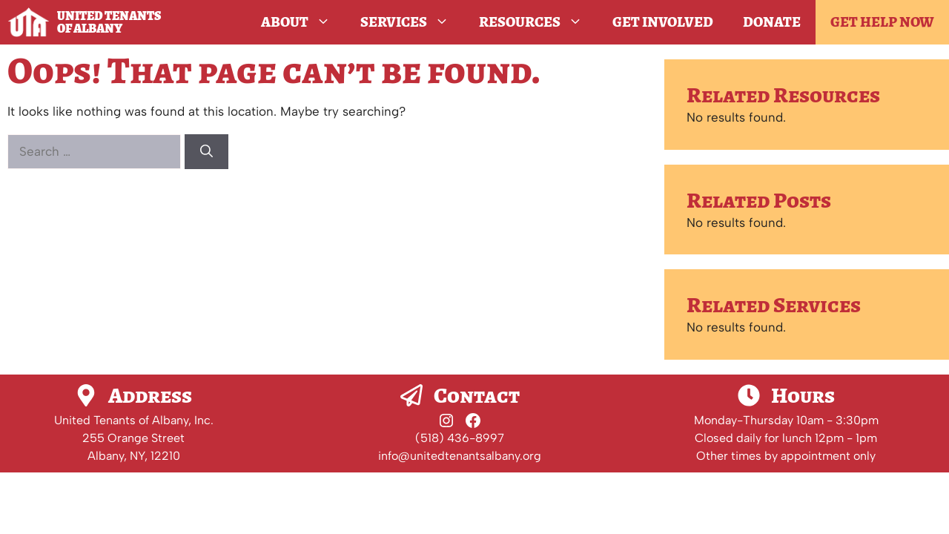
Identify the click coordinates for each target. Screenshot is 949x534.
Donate (772, 22)
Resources (538, 22)
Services (412, 22)
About (303, 22)
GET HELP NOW (882, 22)
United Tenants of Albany (109, 22)
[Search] (206, 152)
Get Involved (662, 22)
